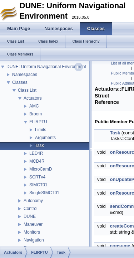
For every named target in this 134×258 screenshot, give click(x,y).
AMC (34, 106)
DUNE (30, 216)
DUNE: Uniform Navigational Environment (46, 66)
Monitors (32, 232)
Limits (40, 129)
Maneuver (33, 224)
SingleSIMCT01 (44, 192)
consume (120, 245)
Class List (27, 90)
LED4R (36, 153)
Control (31, 208)
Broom (35, 113)
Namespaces (24, 74)
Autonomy (33, 200)
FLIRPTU (38, 121)
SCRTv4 (37, 177)
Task (39, 145)
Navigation (34, 240)
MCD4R (37, 161)
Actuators (33, 98)
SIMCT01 (38, 184)
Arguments (45, 137)
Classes (20, 82)
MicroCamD (40, 169)
